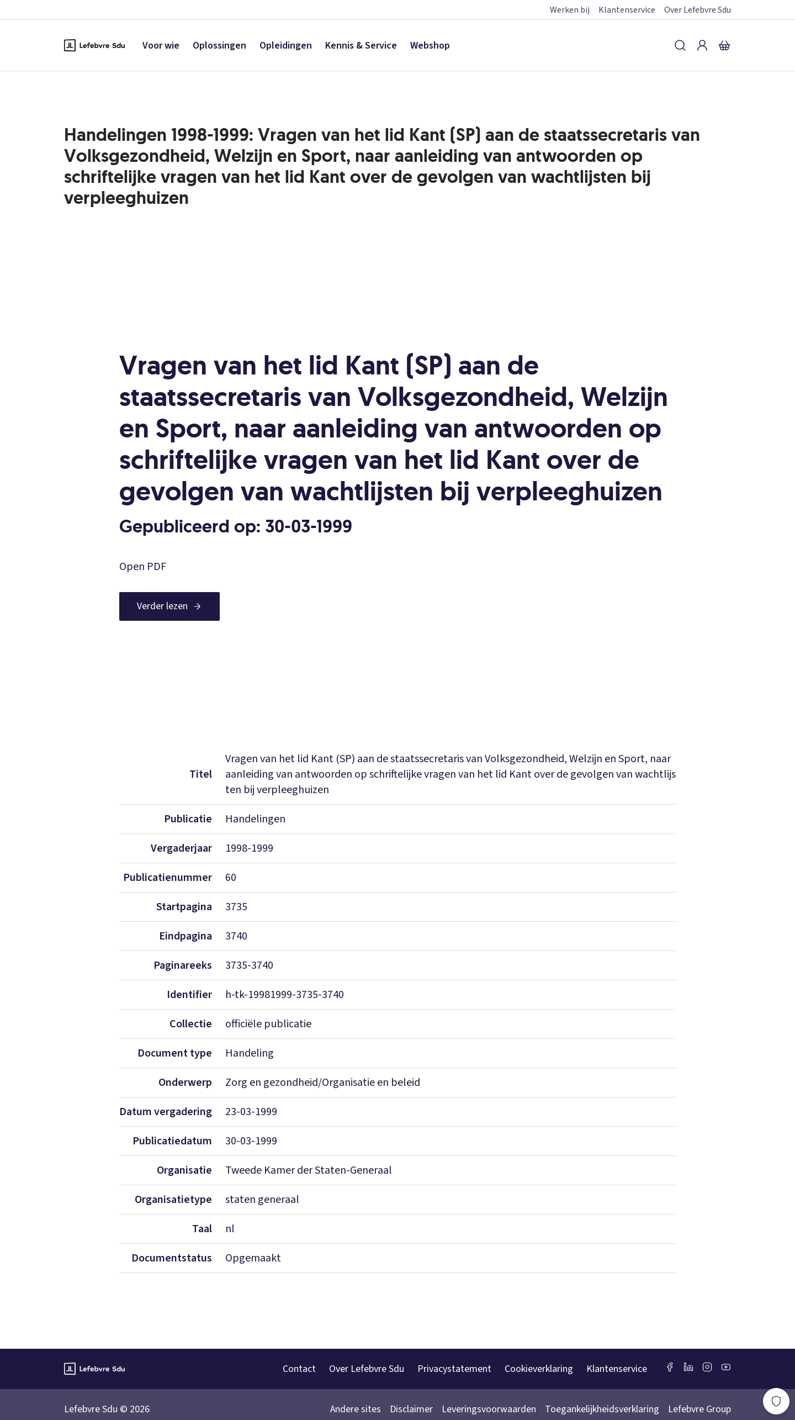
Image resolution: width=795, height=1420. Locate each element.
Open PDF (142, 566)
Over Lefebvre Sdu (697, 9)
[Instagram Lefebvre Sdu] (707, 1367)
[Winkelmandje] (724, 45)
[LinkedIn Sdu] (688, 1367)
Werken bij (570, 9)
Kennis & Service (361, 45)
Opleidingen (285, 45)
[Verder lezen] (169, 606)
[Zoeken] (680, 45)
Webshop (430, 45)
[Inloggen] (702, 45)
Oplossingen (219, 45)
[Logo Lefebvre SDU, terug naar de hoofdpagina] (94, 45)
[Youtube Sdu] (726, 1367)
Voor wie (160, 45)
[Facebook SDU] (670, 1367)
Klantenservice (626, 9)
